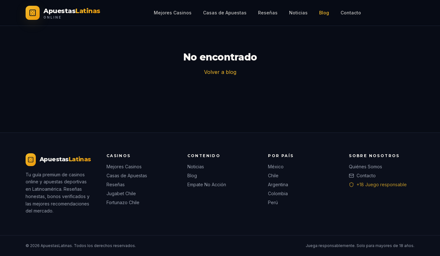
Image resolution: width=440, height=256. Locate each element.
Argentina (278, 184)
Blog (324, 12)
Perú (273, 202)
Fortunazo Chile (122, 202)
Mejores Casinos (173, 12)
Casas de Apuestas (225, 12)
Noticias (298, 12)
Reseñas (268, 12)
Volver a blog (220, 72)
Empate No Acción (206, 184)
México (276, 166)
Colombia (278, 193)
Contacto (351, 12)
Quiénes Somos (365, 166)
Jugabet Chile (121, 193)
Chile (273, 175)
